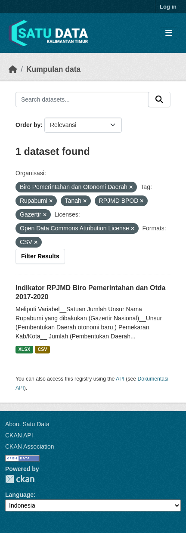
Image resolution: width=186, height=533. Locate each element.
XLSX (24, 349)
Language (19, 494)
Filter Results (40, 256)
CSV (42, 349)
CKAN (19, 478)
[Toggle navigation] (168, 33)
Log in (168, 6)
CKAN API (19, 435)
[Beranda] (13, 69)
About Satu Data (27, 424)
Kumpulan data (53, 69)
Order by (28, 124)
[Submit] (159, 99)
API (120, 379)
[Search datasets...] (82, 99)
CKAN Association (29, 446)
